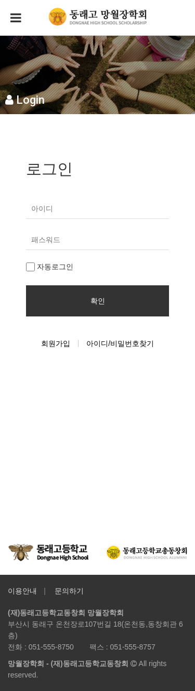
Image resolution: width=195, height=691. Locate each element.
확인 (97, 301)
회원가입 (55, 343)
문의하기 (69, 591)
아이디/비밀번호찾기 (120, 343)
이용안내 (22, 591)
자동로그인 (49, 266)
